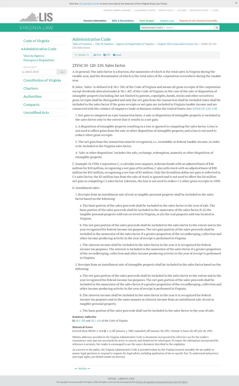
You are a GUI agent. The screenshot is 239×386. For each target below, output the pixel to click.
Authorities (32, 96)
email (117, 55)
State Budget (146, 20)
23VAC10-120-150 (204, 108)
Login (215, 10)
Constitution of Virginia (42, 80)
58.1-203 (80, 320)
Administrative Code (152, 27)
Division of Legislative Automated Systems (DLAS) (158, 382)
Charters (30, 88)
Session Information (94, 20)
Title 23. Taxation (104, 44)
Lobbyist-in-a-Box (126, 378)
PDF (107, 55)
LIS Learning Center (89, 3)
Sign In (185, 382)
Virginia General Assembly (117, 10)
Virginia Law (167, 20)
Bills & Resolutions (123, 20)
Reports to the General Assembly (198, 20)
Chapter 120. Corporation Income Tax (178, 44)
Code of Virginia (36, 41)
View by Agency (33, 55)
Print (97, 55)
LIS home (181, 10)
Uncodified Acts (36, 112)
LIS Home (112, 378)
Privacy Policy (166, 10)
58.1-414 (96, 320)
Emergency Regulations (38, 60)
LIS (37, 17)
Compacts (31, 104)
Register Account (199, 10)
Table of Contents (82, 44)
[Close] (236, 3)
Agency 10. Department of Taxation (135, 44)
